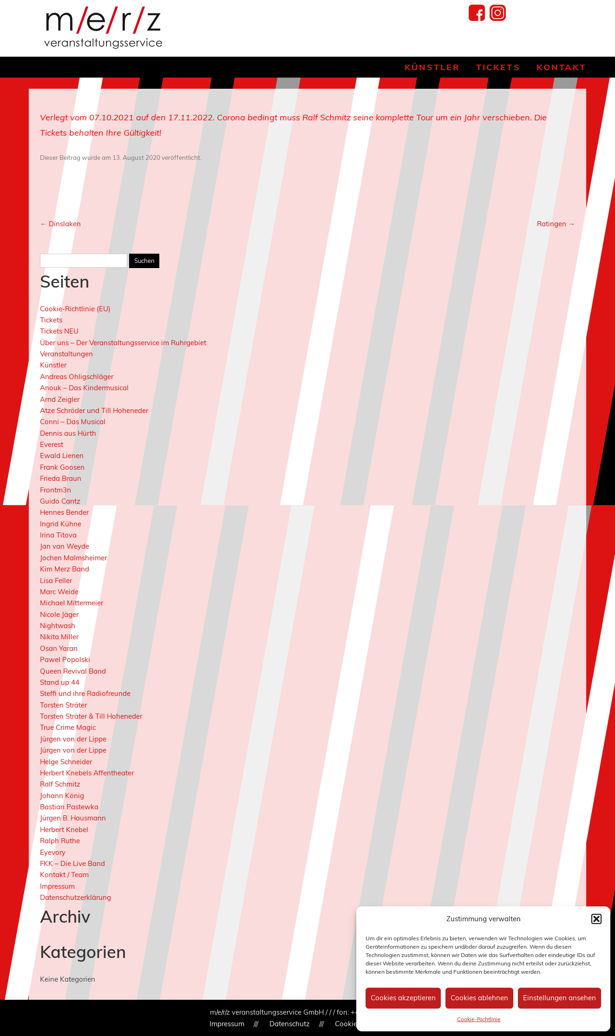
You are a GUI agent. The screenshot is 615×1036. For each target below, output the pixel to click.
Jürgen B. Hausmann (73, 817)
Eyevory (52, 852)
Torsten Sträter (63, 705)
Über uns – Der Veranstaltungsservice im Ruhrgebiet (123, 342)
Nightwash (57, 625)
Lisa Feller (56, 580)
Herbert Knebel (64, 829)
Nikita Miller (59, 636)
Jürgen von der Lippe (73, 738)
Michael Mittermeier (71, 602)
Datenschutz (289, 1023)
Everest (51, 444)
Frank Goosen (62, 467)
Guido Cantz (60, 501)
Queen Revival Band (73, 671)
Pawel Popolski (65, 659)
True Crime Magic (68, 727)
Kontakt (561, 67)
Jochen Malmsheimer (73, 557)
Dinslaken (60, 223)
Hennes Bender (64, 512)
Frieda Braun (60, 478)
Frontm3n (55, 489)
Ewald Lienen (62, 455)
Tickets (498, 67)
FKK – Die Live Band (72, 863)
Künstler (432, 67)
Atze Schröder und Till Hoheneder (94, 410)
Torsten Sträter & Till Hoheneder (91, 716)
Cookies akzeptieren (403, 997)
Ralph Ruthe (60, 840)
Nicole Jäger (59, 614)
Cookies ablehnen (479, 997)
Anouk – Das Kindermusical (84, 387)
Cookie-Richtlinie (479, 1019)
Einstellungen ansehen (559, 997)
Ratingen (556, 223)
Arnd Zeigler (59, 399)
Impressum (57, 886)
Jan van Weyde (64, 546)
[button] (596, 919)
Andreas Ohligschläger (76, 376)
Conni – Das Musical (72, 421)
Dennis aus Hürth (68, 433)
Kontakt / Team (64, 874)
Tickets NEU (59, 331)
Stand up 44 (59, 682)
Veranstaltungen (66, 353)
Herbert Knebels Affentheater (87, 772)
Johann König (62, 795)
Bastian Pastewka (69, 806)
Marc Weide (59, 591)
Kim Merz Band (64, 568)
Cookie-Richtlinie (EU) (75, 308)
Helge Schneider (66, 761)
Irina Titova (58, 535)
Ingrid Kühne (60, 523)
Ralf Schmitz (60, 784)
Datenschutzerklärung (75, 897)
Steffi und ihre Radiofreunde (85, 693)
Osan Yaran (59, 648)
